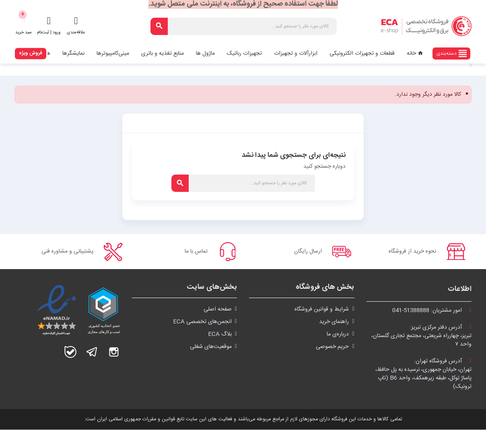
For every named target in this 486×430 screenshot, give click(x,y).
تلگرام (92, 352)
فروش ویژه (30, 53)
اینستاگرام (114, 352)
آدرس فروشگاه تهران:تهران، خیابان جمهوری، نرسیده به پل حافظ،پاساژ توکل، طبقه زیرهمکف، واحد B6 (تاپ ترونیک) (423, 374)
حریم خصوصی (332, 347)
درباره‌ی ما (338, 334)
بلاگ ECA (220, 334)
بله (70, 352)
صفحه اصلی (218, 310)
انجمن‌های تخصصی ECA (202, 322)
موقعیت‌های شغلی (211, 347)
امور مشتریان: (432, 311)
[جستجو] (243, 26)
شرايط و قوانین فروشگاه (321, 310)
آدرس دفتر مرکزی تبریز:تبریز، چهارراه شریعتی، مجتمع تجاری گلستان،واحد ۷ (421, 336)
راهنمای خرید (334, 322)
